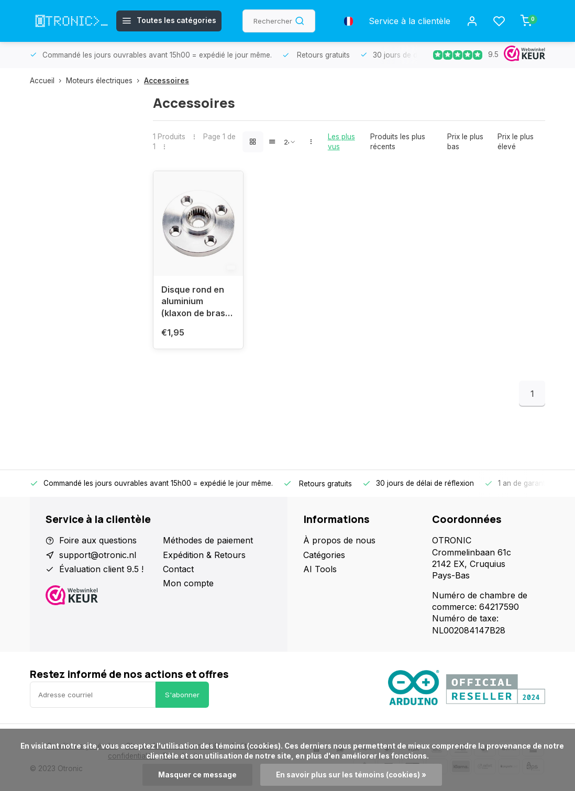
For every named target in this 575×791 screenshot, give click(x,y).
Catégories (324, 555)
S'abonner (182, 694)
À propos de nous (339, 540)
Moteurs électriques (105, 80)
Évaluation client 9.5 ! (101, 569)
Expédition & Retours (204, 555)
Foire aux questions (98, 540)
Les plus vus (341, 141)
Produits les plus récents (397, 141)
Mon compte (188, 583)
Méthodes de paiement (208, 540)
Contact (178, 569)
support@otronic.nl (97, 555)
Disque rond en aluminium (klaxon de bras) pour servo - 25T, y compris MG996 (198, 302)
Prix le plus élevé (515, 141)
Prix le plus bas (465, 141)
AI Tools (320, 569)
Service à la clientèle (409, 21)
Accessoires (166, 80)
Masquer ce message (197, 775)
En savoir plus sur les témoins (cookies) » (351, 775)
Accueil (48, 80)
